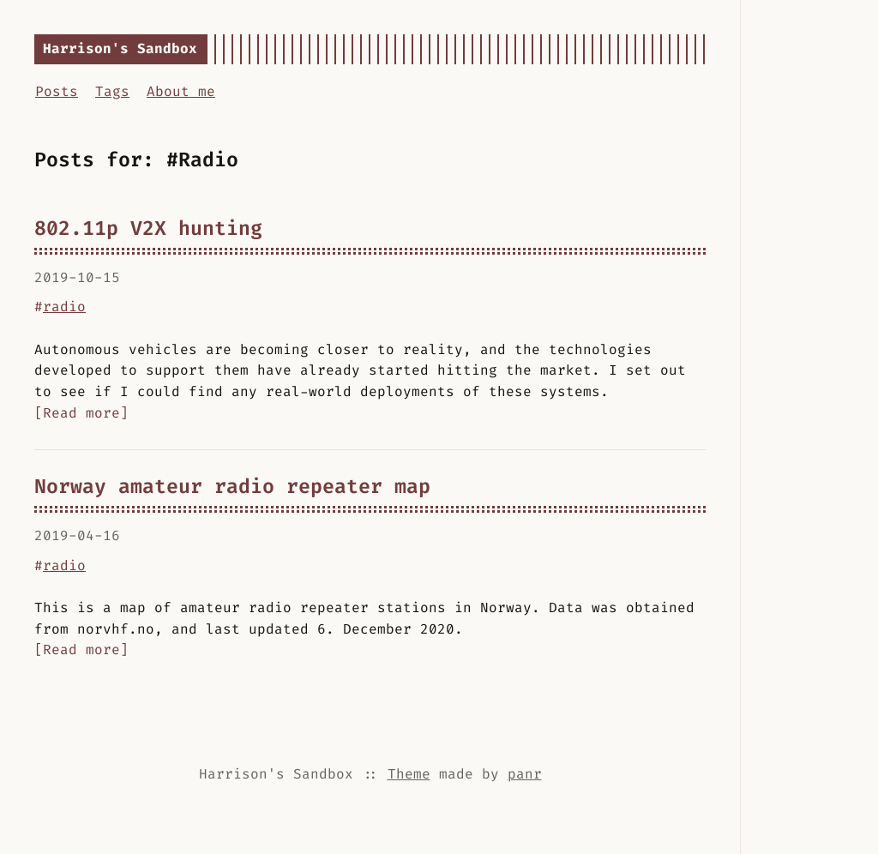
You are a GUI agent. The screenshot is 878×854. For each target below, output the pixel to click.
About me (181, 91)
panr (525, 774)
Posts (56, 91)
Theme (409, 774)
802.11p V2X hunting (148, 228)
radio (64, 307)
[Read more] (81, 413)
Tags (112, 91)
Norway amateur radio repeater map (232, 486)
